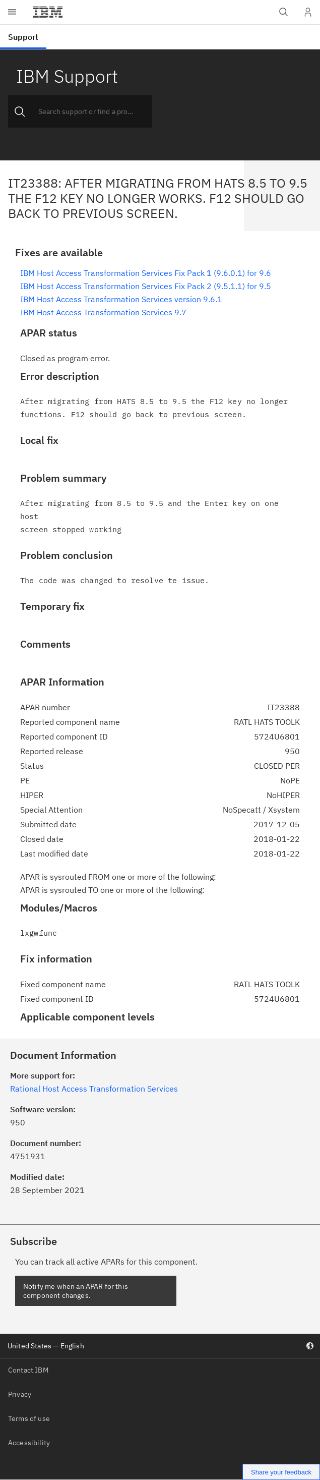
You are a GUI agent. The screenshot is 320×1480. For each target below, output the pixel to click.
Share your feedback (281, 1472)
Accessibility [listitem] (29, 1442)
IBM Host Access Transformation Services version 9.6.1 (121, 299)
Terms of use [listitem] (29, 1418)
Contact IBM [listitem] (28, 1370)
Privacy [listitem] (19, 1394)
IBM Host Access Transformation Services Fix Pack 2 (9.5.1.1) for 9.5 (145, 286)
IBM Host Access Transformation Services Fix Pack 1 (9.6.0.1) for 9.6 (145, 273)
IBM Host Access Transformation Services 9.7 (103, 312)
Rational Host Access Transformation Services (94, 1089)
